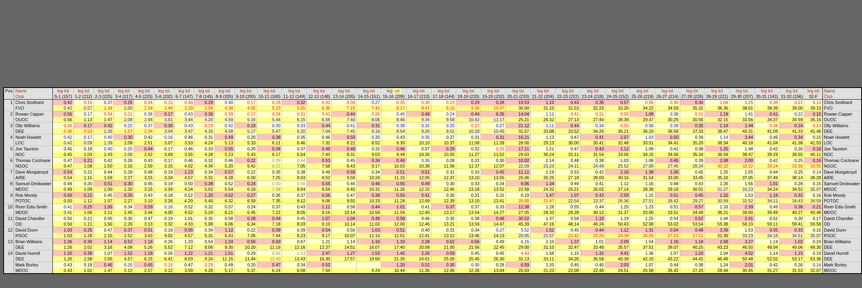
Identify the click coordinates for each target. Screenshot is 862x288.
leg (60, 90)
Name (20, 90)
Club (19, 96)
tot (66, 90)
